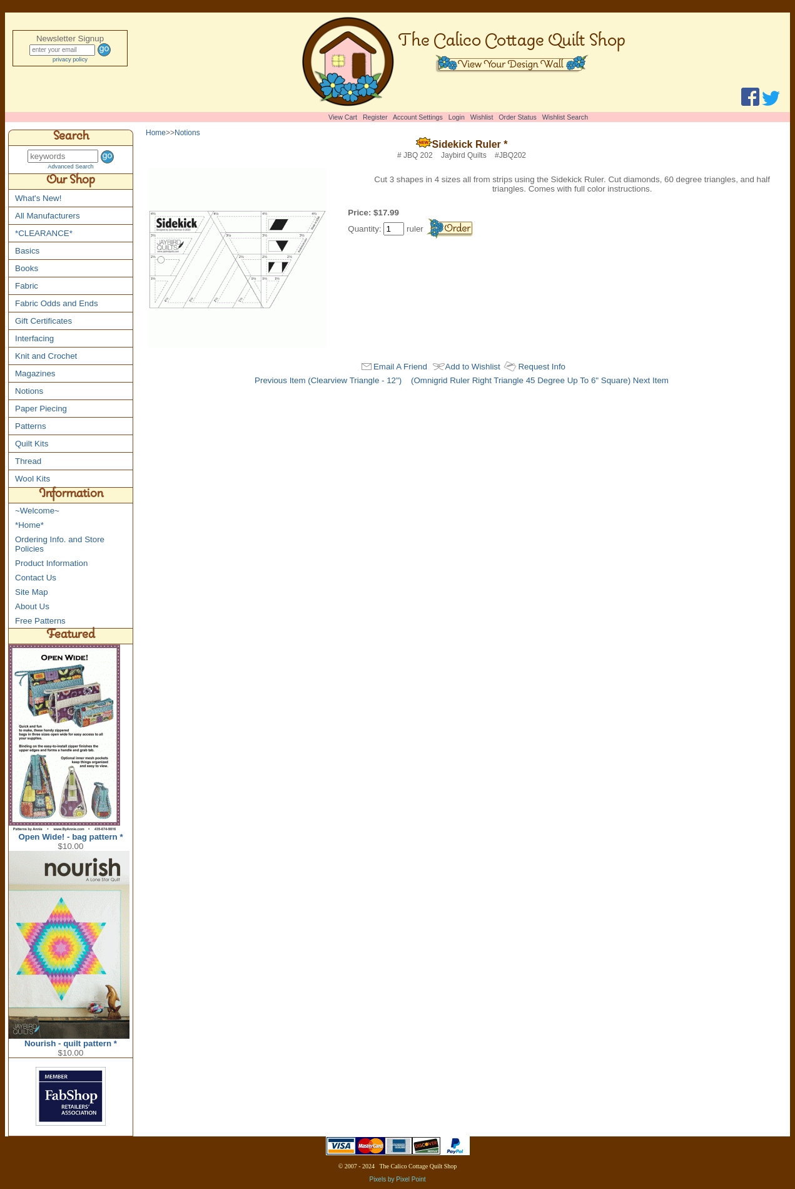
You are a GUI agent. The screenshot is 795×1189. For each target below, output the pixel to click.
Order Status (517, 117)
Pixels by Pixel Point (397, 1179)
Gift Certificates (43, 321)
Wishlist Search (565, 117)
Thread (28, 461)
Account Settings (418, 117)
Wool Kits (32, 478)
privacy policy (70, 59)
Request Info (541, 366)
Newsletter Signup (70, 38)
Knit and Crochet (46, 356)
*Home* (29, 525)
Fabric (26, 286)
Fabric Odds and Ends (56, 303)
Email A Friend (400, 366)
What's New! (38, 198)
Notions (29, 391)
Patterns (30, 426)
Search (71, 137)
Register (375, 117)
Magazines (35, 373)
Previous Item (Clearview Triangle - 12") (328, 380)
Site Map (31, 592)
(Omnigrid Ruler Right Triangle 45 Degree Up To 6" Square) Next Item (540, 380)
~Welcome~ (37, 510)
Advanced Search (71, 166)
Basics (27, 250)
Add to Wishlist (472, 366)
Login (456, 117)
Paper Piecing (41, 408)
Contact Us (35, 577)
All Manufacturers (47, 215)
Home (156, 132)
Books (26, 268)
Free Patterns (40, 620)
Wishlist (482, 117)
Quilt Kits (31, 443)
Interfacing (34, 338)
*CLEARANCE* (44, 233)
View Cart (342, 117)
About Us (32, 606)
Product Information (51, 563)
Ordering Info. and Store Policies (59, 544)
